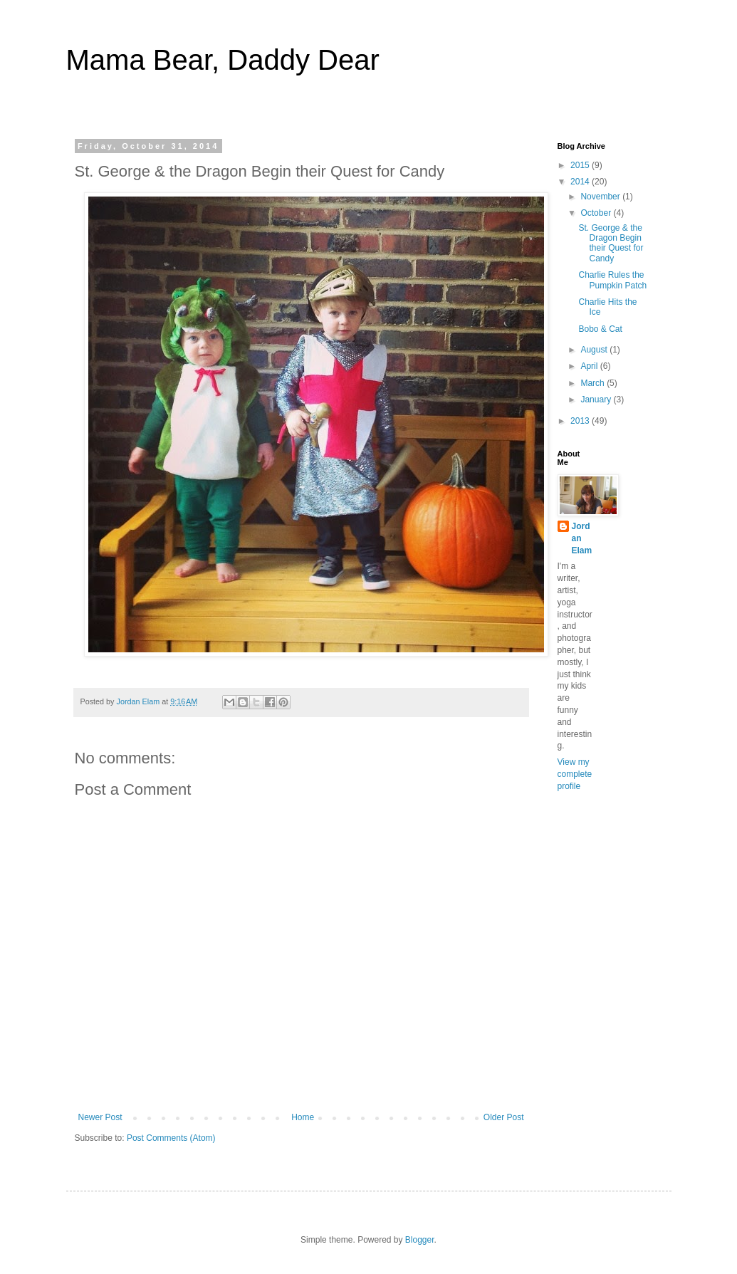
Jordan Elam (582, 538)
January (596, 399)
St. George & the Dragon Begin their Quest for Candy (610, 243)
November (601, 197)
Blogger (419, 1240)
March (593, 383)
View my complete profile (575, 774)
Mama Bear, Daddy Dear (223, 59)
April (590, 366)
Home (302, 1117)
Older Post (504, 1117)
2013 (581, 421)
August (595, 350)
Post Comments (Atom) (171, 1138)
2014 (581, 182)
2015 (581, 165)
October (596, 213)
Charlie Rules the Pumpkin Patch (612, 280)
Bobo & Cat (600, 329)
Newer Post (100, 1117)
